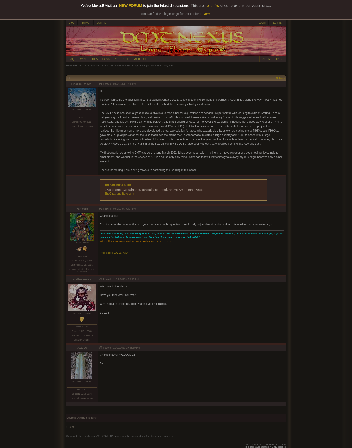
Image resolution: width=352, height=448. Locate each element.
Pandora (82, 208)
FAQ (71, 59)
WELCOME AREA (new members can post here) (122, 65)
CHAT (72, 23)
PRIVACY (85, 23)
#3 (100, 279)
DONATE (101, 23)
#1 (100, 83)
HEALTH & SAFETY (104, 59)
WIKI (83, 59)
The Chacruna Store (118, 185)
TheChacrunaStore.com (119, 193)
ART (125, 59)
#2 (100, 208)
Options (280, 78)
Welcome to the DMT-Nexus (80, 65)
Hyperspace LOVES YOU (114, 252)
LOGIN (262, 23)
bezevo (82, 347)
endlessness (82, 279)
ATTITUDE (140, 59)
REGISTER (277, 23)
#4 (100, 347)
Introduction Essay (158, 65)
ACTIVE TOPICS (272, 59)
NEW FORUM (130, 6)
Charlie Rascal (82, 84)
